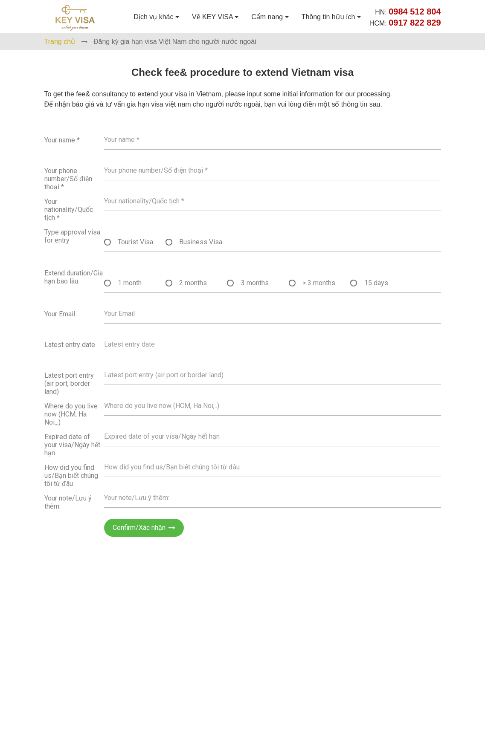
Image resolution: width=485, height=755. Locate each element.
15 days (376, 283)
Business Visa (200, 242)
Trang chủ (60, 41)
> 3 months (318, 283)
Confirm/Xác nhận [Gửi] (144, 528)
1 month (130, 283)
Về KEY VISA (215, 16)
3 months (255, 283)
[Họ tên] (272, 139)
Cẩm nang (269, 16)
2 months (193, 283)
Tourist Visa (135, 242)
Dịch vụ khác (156, 16)
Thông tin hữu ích (331, 16)
